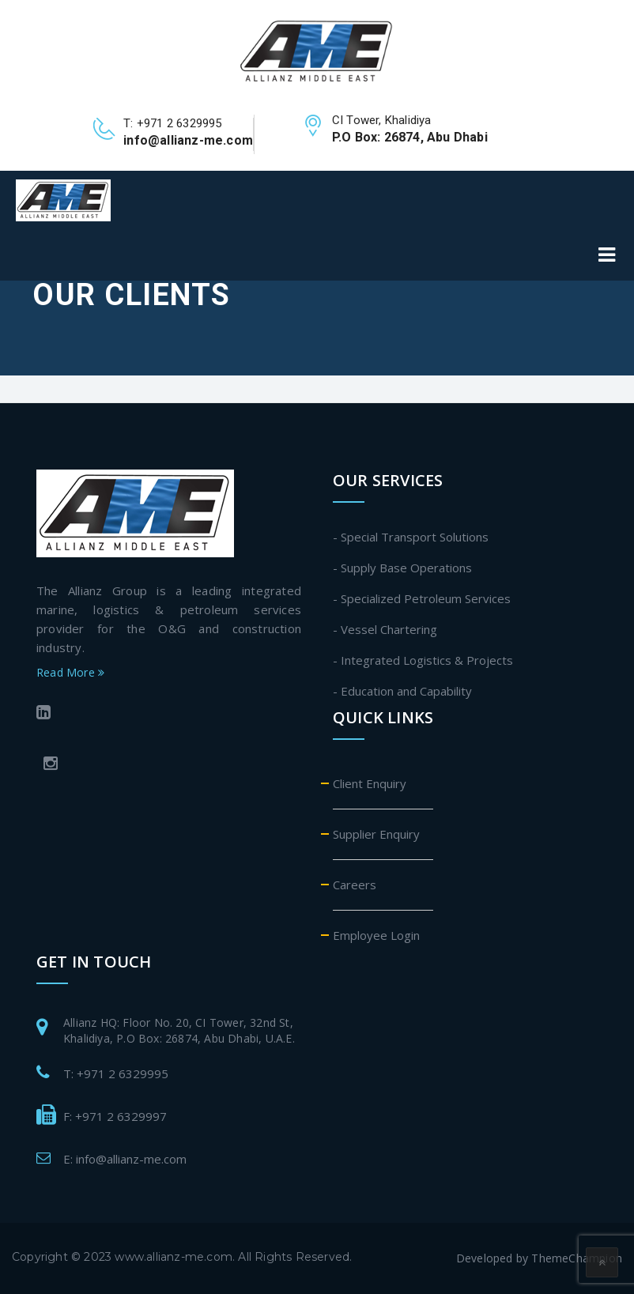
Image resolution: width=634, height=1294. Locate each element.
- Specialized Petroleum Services (422, 598)
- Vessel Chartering (385, 629)
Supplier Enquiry (376, 834)
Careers (354, 884)
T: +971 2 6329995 (115, 1073)
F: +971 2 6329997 (115, 1116)
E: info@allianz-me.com (125, 1159)
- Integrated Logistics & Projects (423, 660)
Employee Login (376, 935)
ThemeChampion (576, 1258)
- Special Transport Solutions (411, 537)
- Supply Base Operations (402, 567)
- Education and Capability (402, 691)
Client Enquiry (369, 783)
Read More (70, 672)
